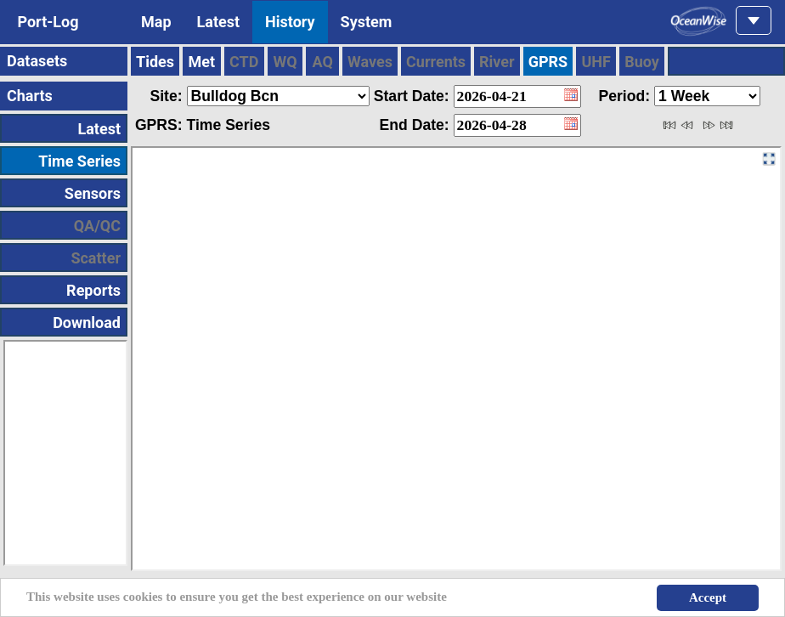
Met (202, 62)
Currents (436, 62)
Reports (93, 290)
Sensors (93, 193)
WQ (284, 62)
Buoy (641, 62)
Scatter (96, 258)
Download (87, 322)
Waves (369, 62)
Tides (155, 62)
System (366, 22)
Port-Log (48, 22)
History (290, 22)
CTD (243, 62)
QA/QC (97, 226)
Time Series (79, 161)
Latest (218, 22)
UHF (595, 62)
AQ (323, 62)
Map (156, 22)
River (497, 62)
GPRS (548, 62)
